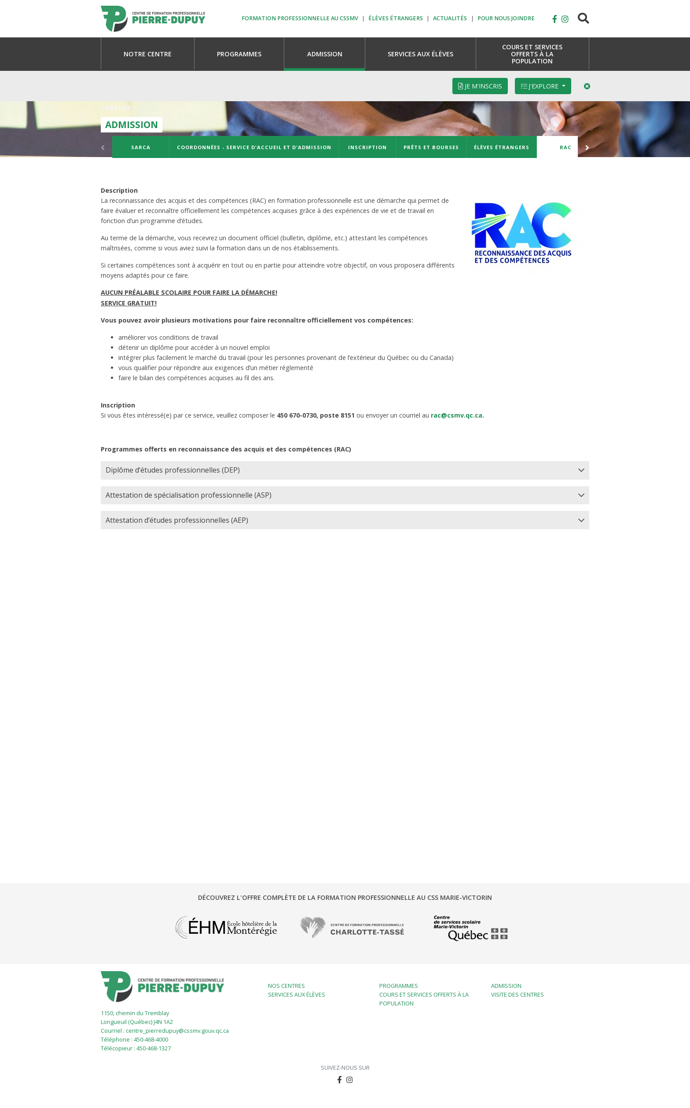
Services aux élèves (296, 994)
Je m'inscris (480, 86)
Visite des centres (517, 994)
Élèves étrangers (501, 147)
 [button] (554, 19)
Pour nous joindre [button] (506, 19)
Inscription (367, 147)
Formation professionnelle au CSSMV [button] (300, 19)
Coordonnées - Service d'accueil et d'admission (254, 147)
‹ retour (116, 107)
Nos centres (286, 986)
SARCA (140, 147)
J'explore (540, 86)
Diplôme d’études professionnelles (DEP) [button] (173, 470)
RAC (566, 147)
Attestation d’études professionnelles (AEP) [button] (177, 520)
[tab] (345, 470)
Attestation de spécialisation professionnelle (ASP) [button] (189, 495)
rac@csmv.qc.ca (456, 415)
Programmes (398, 986)
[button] (565, 19)
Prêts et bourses (431, 147)
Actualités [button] (450, 19)
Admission (506, 986)
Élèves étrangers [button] (395, 19)
